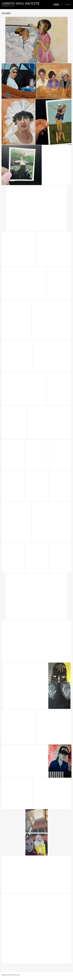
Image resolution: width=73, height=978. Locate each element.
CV (61, 4)
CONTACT (67, 4)
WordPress (11, 975)
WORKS (56, 4)
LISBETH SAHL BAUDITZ (20, 4)
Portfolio (17, 975)
